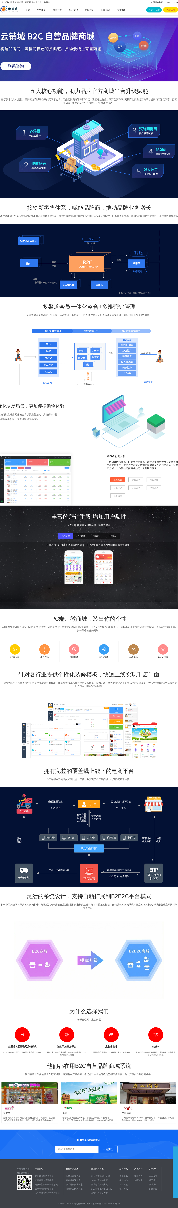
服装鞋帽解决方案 (74, 1184)
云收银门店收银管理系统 (46, 1184)
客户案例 (73, 10)
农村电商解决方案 (99, 1180)
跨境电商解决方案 (99, 1184)
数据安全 (153, 1188)
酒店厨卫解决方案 (74, 1188)
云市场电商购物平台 (44, 1188)
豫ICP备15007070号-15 (109, 1204)
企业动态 (123, 1180)
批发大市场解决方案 (100, 1176)
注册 (157, 9)
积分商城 (81, 536)
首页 (27, 10)
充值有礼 (96, 536)
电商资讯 (123, 1188)
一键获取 (108, 1149)
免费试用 (170, 10)
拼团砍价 (112, 536)
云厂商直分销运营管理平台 (47, 1193)
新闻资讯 (89, 10)
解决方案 (57, 10)
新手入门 (138, 1176)
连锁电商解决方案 (99, 1193)
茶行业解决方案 (73, 1180)
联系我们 (153, 1184)
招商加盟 (105, 10)
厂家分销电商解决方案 (101, 1188)
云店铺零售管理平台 (44, 1180)
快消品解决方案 (73, 1176)
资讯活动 (123, 1176)
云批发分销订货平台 (44, 1176)
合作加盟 (153, 1176)
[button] (3, 49)
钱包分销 (66, 536)
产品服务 (41, 10)
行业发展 (123, 1184)
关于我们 (122, 10)
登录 (150, 10)
